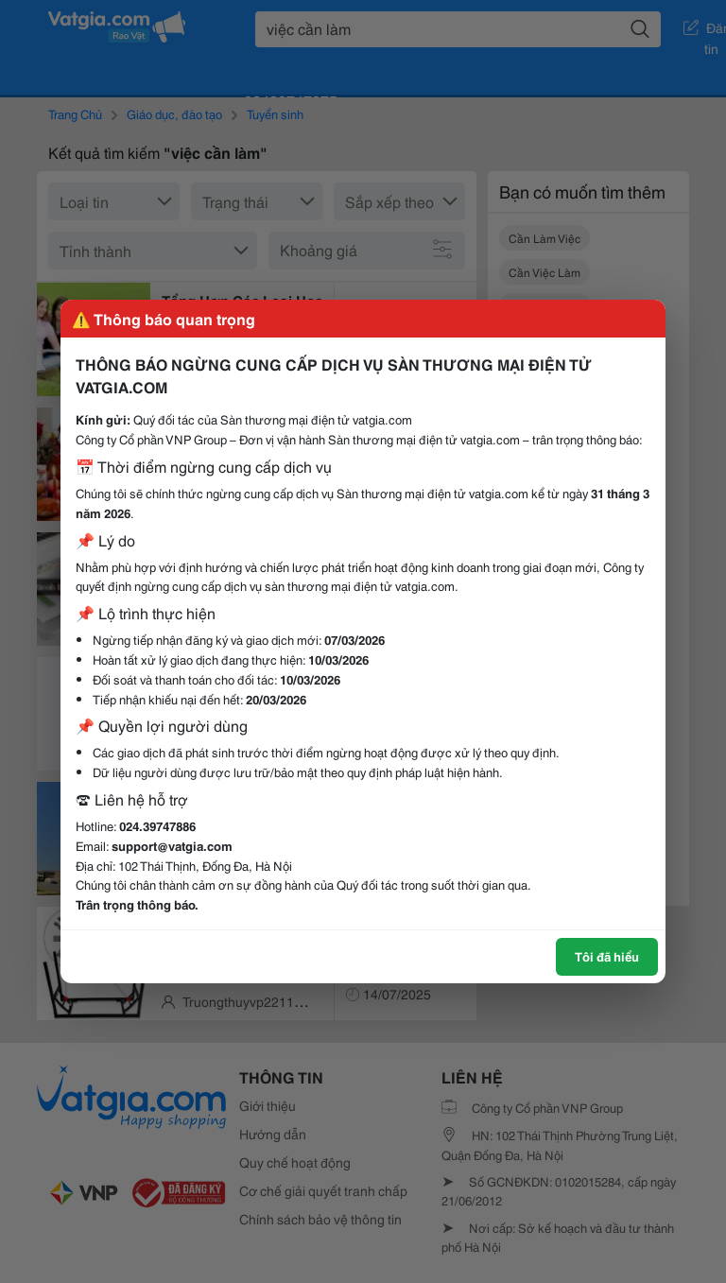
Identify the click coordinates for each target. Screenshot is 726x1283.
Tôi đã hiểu (607, 955)
